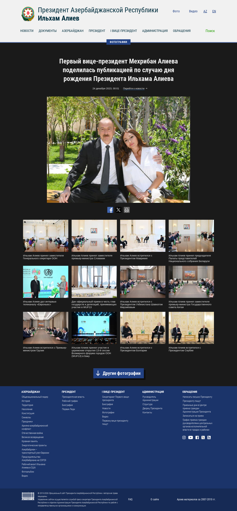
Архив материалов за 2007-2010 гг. (196, 499)
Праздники (27, 421)
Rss (214, 18)
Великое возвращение (33, 437)
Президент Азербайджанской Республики (98, 10)
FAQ (130, 499)
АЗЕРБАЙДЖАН (72, 31)
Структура (147, 404)
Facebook (201, 18)
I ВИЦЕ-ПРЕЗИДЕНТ (123, 31)
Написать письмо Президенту (197, 396)
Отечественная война (32, 433)
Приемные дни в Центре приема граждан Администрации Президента (197, 408)
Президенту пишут (192, 400)
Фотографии (108, 412)
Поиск (210, 31)
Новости (106, 408)
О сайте (155, 499)
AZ (205, 11)
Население (27, 409)
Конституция (28, 413)
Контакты (147, 412)
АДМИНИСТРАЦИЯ (155, 31)
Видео (193, 11)
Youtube (194, 18)
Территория (27, 405)
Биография (67, 405)
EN (214, 11)
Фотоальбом (28, 471)
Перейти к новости (134, 88)
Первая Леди (68, 409)
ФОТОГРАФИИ (118, 42)
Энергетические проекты (34, 445)
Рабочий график (70, 400)
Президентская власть (73, 396)
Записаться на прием (193, 415)
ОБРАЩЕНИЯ (182, 31)
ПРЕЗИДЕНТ (97, 31)
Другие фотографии (122, 373)
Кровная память (30, 441)
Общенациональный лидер (35, 396)
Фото (176, 11)
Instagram (187, 18)
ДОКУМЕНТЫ (48, 31)
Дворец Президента (152, 408)
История (26, 400)
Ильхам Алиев (58, 18)
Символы (26, 417)
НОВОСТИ (26, 31)
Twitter (207, 18)
